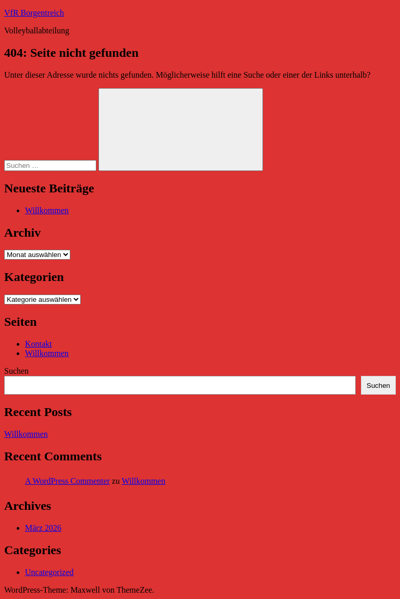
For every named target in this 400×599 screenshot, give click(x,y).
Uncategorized (49, 572)
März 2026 (43, 527)
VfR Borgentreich (34, 12)
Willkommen (47, 210)
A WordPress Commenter (67, 480)
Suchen (16, 370)
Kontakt (38, 343)
